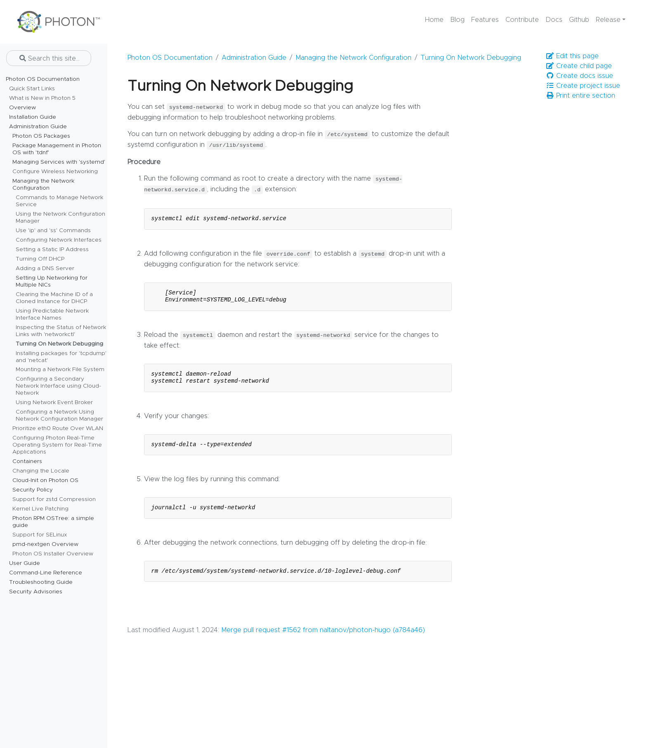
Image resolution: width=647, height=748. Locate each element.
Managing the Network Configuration (353, 57)
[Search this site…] (48, 58)
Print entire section (580, 95)
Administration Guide (254, 57)
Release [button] (608, 19)
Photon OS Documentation (170, 57)
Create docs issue (579, 75)
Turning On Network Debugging (470, 57)
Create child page (579, 65)
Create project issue (583, 85)
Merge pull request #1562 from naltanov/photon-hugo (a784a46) (323, 630)
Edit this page (572, 55)
